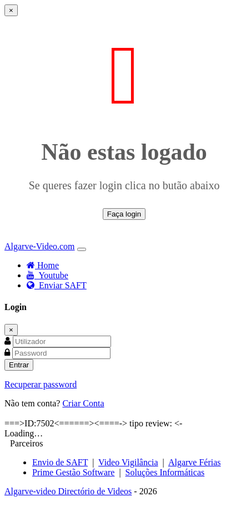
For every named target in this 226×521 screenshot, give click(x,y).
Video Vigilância (128, 462)
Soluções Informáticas (165, 472)
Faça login (124, 214)
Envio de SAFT (60, 462)
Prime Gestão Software (73, 472)
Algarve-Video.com (39, 246)
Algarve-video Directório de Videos (68, 491)
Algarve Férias (194, 462)
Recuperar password (40, 384)
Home (43, 265)
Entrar (19, 365)
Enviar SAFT (57, 285)
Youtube (47, 275)
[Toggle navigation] (81, 249)
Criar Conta (83, 403)
